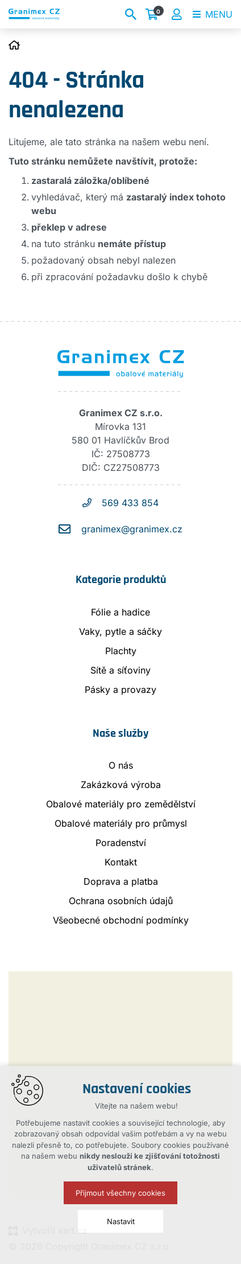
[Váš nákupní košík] (154, 14)
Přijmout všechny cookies (120, 1192)
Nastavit (121, 1221)
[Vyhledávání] (130, 14)
